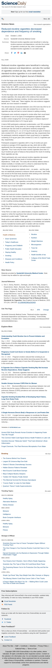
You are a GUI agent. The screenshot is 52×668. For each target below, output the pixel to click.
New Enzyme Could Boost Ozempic (15, 471)
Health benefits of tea (38, 254)
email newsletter (35, 12)
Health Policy (9, 262)
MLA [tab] (32, 310)
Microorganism (36, 244)
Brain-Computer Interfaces (12, 517)
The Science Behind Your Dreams (14, 458)
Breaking (4, 453)
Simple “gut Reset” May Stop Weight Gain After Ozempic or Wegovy (26, 575)
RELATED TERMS (34, 230)
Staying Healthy (10, 252)
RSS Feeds (8, 604)
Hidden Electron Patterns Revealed (15, 467)
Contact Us (8, 640)
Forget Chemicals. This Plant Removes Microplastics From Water (23, 446)
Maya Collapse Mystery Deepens (14, 474)
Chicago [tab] (46, 310)
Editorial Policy (20, 648)
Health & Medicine (9, 235)
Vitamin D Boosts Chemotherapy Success (17, 464)
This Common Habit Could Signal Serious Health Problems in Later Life (25, 438)
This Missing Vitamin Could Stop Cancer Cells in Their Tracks (24, 578)
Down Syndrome (11, 239)
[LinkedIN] (21, 53)
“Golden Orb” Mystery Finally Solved (15, 477)
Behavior (6, 511)
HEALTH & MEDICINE (7, 495)
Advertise (33, 646)
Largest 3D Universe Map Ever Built (15, 461)
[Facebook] (12, 53)
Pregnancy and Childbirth (13, 245)
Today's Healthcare (11, 242)
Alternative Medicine (10, 501)
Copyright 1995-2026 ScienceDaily (17, 651)
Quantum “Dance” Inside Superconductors (17, 486)
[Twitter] (15, 53)
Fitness (5, 530)
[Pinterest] (18, 53)
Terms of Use (32, 648)
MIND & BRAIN (5, 508)
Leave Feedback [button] (10, 637)
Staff (16, 646)
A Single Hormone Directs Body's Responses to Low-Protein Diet (25, 412)
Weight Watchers (37, 241)
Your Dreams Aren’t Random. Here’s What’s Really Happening (24, 561)
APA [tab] (38, 310)
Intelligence (7, 514)
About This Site (8, 646)
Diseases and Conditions (13, 259)
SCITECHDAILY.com (15, 427)
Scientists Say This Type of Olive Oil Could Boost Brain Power (24, 564)
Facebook (7, 619)
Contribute (24, 646)
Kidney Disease (8, 505)
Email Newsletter (10, 601)
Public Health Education (13, 249)
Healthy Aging (7, 498)
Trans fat (34, 248)
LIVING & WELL (5, 520)
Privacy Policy (43, 646)
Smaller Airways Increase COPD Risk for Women (19, 383)
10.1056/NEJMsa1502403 (27, 302)
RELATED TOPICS (8, 230)
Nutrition (34, 238)
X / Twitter (7, 622)
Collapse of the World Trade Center (40, 259)
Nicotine (34, 234)
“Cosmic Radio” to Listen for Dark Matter (16, 483)
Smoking (8, 255)
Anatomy (34, 251)
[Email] (25, 53)
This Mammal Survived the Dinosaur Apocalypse (19, 480)
